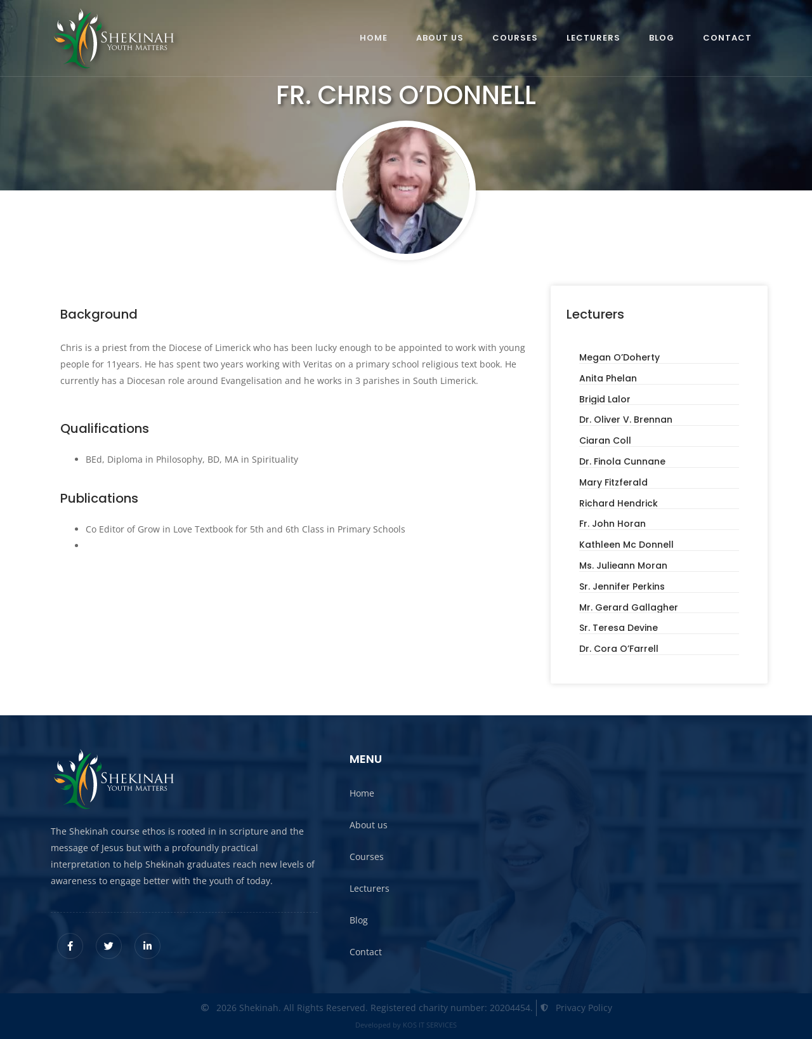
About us (440, 38)
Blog (661, 38)
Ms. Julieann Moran (623, 565)
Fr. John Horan (612, 523)
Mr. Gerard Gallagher (628, 607)
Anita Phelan (608, 378)
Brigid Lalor (605, 399)
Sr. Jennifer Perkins (622, 586)
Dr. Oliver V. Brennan (625, 419)
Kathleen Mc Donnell (626, 544)
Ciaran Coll (605, 440)
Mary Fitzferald (613, 482)
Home (374, 38)
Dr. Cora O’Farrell (618, 648)
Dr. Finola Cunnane (622, 461)
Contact (727, 38)
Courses (515, 38)
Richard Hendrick (618, 503)
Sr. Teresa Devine (618, 627)
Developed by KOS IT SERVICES (406, 1024)
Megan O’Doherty (619, 357)
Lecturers (593, 38)
